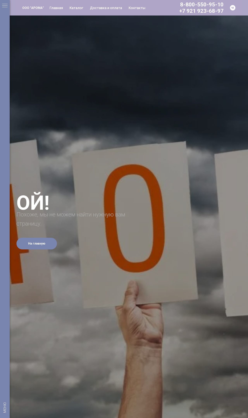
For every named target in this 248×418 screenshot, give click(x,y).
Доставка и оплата (106, 8)
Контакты (137, 8)
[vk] (232, 7)
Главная (56, 8)
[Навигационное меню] (5, 6)
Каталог (76, 8)
